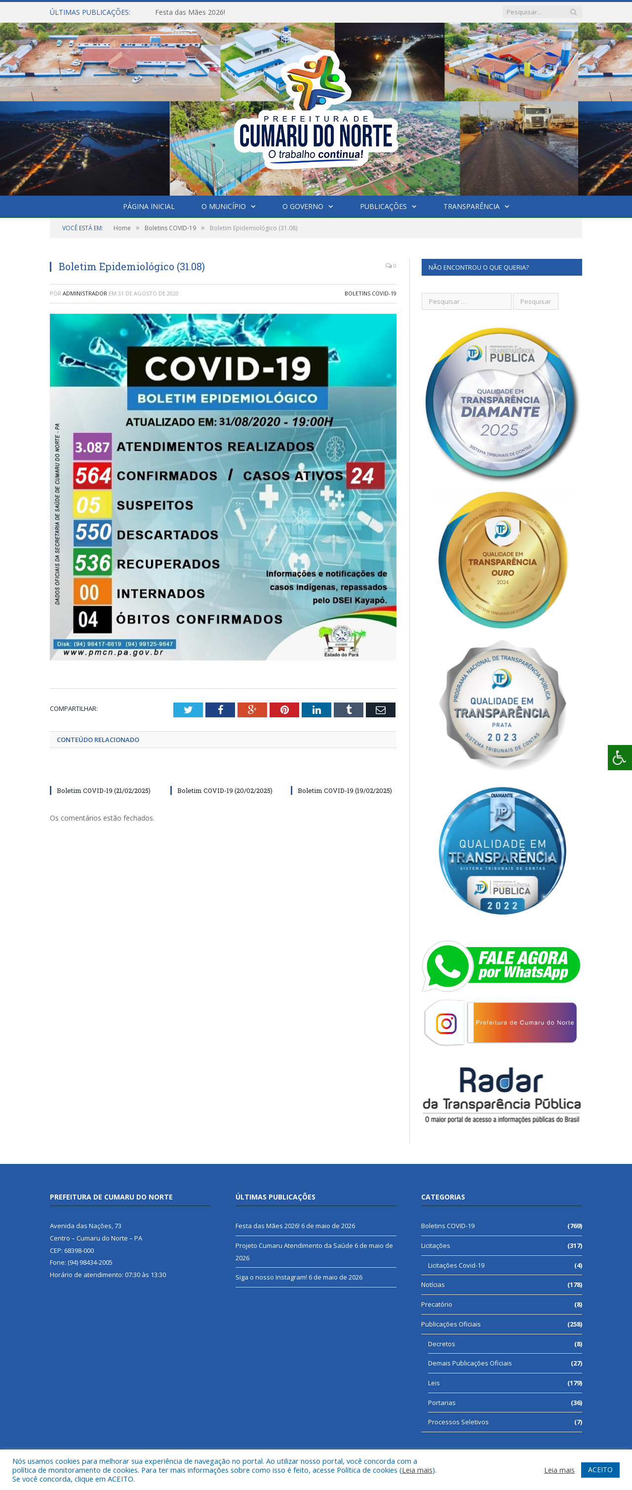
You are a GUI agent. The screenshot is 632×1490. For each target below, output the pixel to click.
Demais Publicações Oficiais (470, 1363)
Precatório (436, 1304)
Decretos (441, 1343)
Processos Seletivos (458, 1421)
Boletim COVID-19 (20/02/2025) (225, 790)
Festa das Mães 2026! (190, 12)
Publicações (383, 206)
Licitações (435, 1245)
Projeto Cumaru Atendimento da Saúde (294, 1245)
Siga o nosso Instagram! (271, 1277)
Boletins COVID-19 (370, 293)
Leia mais (417, 1470)
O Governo (302, 206)
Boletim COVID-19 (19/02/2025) (345, 790)
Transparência (471, 206)
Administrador (85, 293)
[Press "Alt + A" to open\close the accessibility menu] (620, 757)
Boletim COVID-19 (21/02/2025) (104, 790)
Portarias (442, 1402)
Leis (434, 1382)
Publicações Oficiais (451, 1324)
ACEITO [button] (600, 1469)
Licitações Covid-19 (456, 1265)
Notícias (433, 1284)
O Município (223, 206)
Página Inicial (149, 206)
